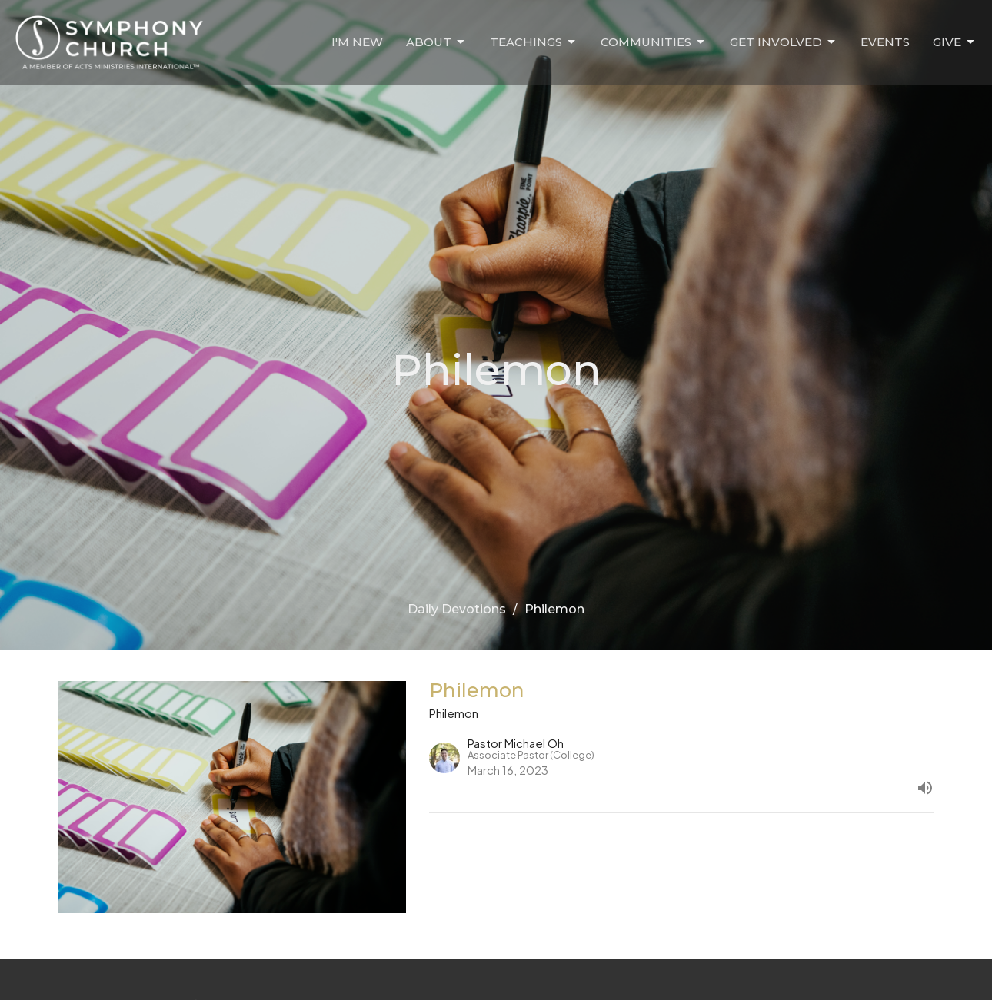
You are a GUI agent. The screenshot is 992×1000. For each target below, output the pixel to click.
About (436, 42)
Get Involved (783, 42)
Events (885, 42)
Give (955, 42)
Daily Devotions (457, 609)
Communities (654, 42)
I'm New (357, 42)
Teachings (534, 42)
